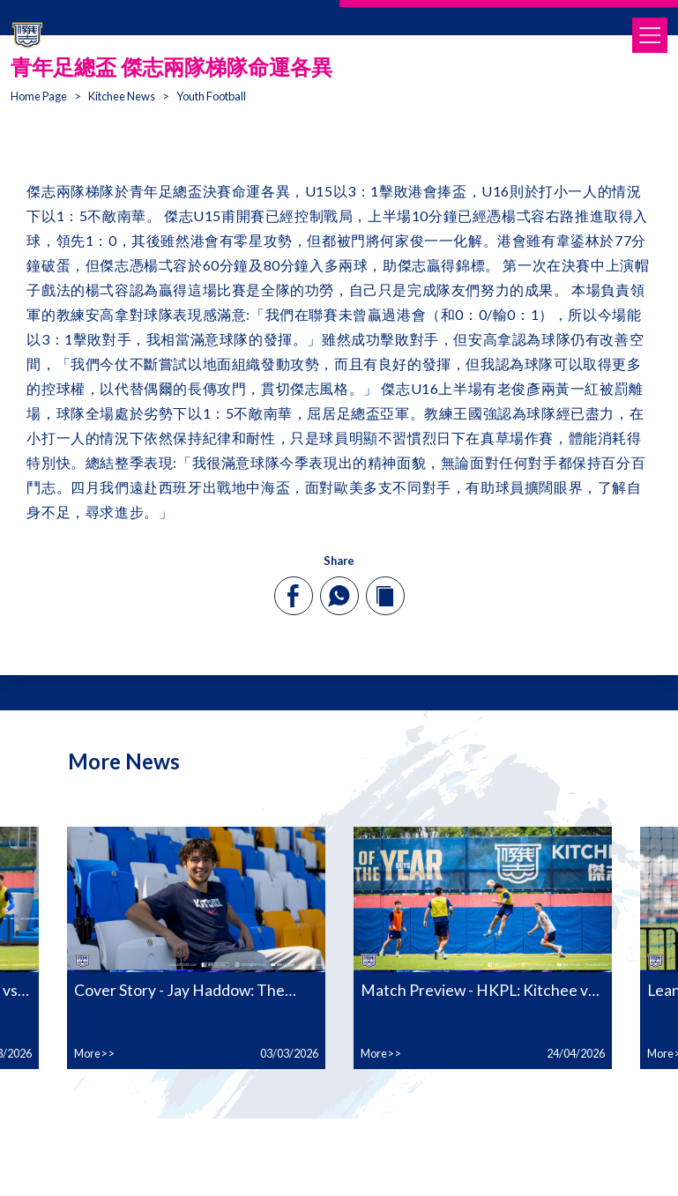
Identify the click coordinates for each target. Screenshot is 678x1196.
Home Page (39, 96)
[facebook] (293, 595)
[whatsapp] (338, 595)
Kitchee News (121, 96)
